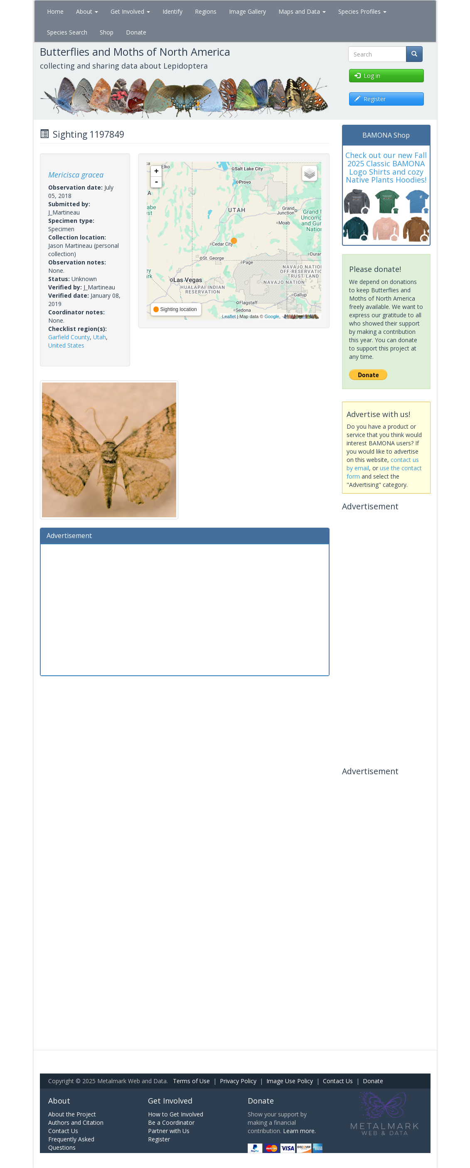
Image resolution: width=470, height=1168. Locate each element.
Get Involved (130, 11)
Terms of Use (191, 1081)
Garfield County (69, 337)
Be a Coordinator (171, 1122)
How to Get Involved (175, 1114)
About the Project (72, 1114)
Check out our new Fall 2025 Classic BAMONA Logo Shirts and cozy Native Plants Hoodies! (386, 167)
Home (55, 11)
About (87, 11)
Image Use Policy (289, 1081)
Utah (99, 337)
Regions (206, 11)
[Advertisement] (185, 609)
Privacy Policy (238, 1081)
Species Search (67, 32)
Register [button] (370, 99)
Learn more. (299, 1131)
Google (271, 316)
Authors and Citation (75, 1122)
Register (159, 1139)
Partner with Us (168, 1131)
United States (66, 345)
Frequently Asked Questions (71, 1143)
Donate (136, 32)
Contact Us (338, 1081)
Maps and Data (302, 11)
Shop (106, 32)
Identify (172, 11)
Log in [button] (367, 75)
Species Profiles (362, 11)
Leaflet (229, 316)
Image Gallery (247, 11)
